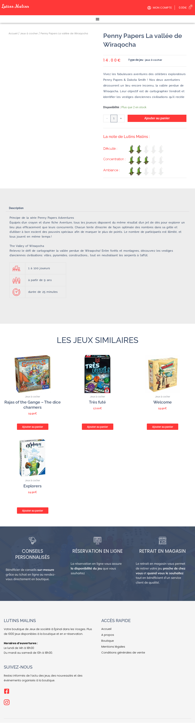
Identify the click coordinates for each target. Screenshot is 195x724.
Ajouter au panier (157, 118)
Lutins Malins (19, 5)
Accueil (13, 33)
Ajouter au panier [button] (32, 427)
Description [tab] (17, 209)
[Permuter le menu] (97, 19)
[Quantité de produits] (114, 119)
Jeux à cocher (29, 33)
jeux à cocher (154, 60)
